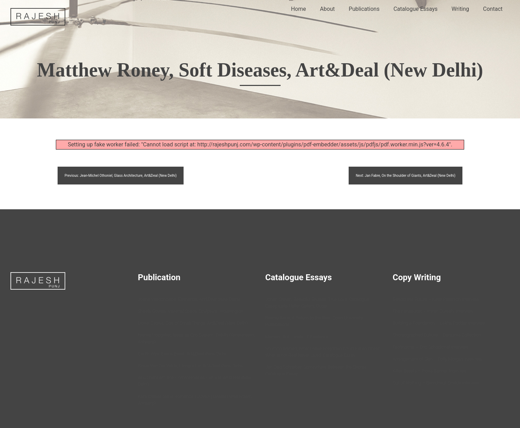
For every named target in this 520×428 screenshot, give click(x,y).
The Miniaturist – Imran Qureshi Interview (433, 311)
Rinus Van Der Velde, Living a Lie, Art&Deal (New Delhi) (191, 365)
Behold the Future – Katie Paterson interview (436, 299)
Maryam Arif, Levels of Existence (296, 336)
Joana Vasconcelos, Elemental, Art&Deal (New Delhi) (189, 299)
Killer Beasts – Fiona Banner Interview (430, 370)
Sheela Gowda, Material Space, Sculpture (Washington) (191, 311)
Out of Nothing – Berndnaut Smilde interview (436, 382)
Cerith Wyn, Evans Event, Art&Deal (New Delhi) (183, 353)
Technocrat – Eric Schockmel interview (430, 347)
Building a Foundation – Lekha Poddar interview (439, 323)
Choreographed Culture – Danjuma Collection (437, 335)
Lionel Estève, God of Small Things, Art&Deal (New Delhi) (193, 323)
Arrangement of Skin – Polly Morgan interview (437, 359)
